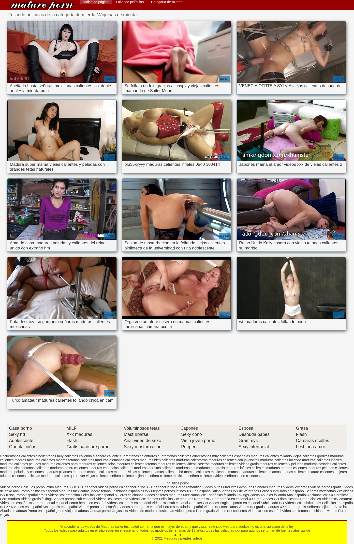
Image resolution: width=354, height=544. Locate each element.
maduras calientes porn (60, 464)
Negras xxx (203, 499)
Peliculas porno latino (37, 487)
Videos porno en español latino (122, 487)
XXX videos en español (24, 507)
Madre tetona (100, 491)
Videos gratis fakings (37, 499)
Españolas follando (221, 495)
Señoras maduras (268, 487)
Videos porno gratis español (141, 507)
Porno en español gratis (46, 511)
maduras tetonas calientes (93, 472)
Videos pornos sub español (74, 499)
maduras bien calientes (157, 460)
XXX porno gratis (293, 507)
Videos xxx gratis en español (129, 503)
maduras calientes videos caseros (183, 464)
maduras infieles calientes (245, 468)
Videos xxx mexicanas (220, 507)
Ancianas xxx (317, 495)
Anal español (297, 495)
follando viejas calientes (298, 456)
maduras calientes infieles (322, 460)
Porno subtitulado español (183, 507)
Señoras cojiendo (320, 507)
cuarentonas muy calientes (212, 456)
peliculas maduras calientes (48, 476)
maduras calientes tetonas (137, 464)
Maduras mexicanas (74, 491)
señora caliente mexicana (168, 476)
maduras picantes (58, 472)
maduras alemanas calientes (117, 460)
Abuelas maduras (14, 511)
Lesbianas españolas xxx (131, 491)
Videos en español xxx (17, 503)
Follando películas (130, 2)
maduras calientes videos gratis (234, 464)
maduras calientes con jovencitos (233, 460)
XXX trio (255, 499)
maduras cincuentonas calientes (24, 468)
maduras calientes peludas (20, 464)
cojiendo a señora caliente (99, 456)
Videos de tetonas (296, 511)
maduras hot (185, 468)
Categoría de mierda (166, 2)
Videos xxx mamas (143, 499)
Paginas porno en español (240, 503)
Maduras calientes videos (41, 5)
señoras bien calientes (242, 476)
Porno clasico (310, 499)
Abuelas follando (273, 495)
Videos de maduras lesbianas (152, 511)
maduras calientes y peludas (281, 464)
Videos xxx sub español (170, 503)
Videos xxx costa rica (112, 499)
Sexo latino (342, 507)
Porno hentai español (52, 503)
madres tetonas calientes (75, 460)
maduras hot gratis (210, 468)
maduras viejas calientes (132, 472)
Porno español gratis (31, 495)
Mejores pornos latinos (168, 491)
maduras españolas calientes (110, 468)
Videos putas (212, 487)
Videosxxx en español (264, 511)
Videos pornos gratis (325, 487)
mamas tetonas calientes (288, 472)
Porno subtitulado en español (282, 491)
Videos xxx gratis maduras (259, 507)
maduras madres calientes (286, 468)
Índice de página (96, 2)
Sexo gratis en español (61, 507)
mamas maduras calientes (248, 472)
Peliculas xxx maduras (176, 499)
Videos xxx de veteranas (240, 491)
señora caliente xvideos (206, 476)
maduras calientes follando (280, 460)
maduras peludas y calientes (22, 472)
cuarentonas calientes (174, 456)
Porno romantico (188, 487)
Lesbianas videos (324, 511)
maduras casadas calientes (325, 464)
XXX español (87, 487)
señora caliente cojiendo (129, 476)
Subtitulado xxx (273, 503)
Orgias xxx (120, 511)
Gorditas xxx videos (204, 503)
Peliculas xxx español (97, 495)
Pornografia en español (230, 499)
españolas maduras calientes (256, 456)
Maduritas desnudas (238, 487)
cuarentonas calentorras (138, 456)
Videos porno (10, 487)
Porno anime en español (39, 491)
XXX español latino (161, 487)
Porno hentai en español (87, 503)
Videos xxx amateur (337, 499)
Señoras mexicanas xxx (324, 491)
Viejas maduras (77, 511)
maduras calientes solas (97, 464)
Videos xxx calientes (231, 511)
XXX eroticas (339, 495)
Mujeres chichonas (129, 495)
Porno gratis (206, 511)
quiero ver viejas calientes (89, 476)
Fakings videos (248, 495)
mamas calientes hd (167, 472)
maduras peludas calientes (328, 468)
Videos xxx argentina (64, 495)
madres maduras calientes (35, 460)
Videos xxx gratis (296, 487)
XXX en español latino (204, 491)
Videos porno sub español (99, 507)
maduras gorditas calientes (154, 468)
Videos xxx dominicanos (281, 499)
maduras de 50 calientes (69, 468)
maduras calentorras (192, 460)
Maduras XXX (65, 487)
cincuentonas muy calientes (57, 456)
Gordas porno (100, 511)
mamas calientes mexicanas (205, 472)
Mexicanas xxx (194, 495)
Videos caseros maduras (163, 495)
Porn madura (10, 499)
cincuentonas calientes (17, 456)
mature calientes (321, 472)
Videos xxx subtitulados (303, 503)
